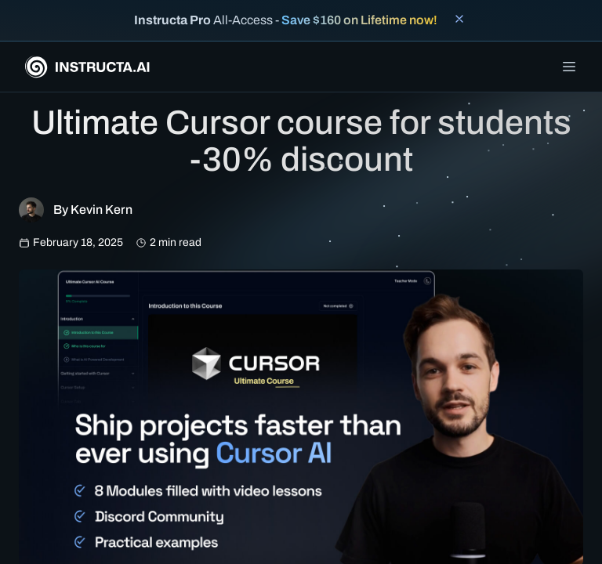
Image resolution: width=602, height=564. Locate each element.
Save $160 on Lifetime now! (359, 20)
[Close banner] (459, 18)
